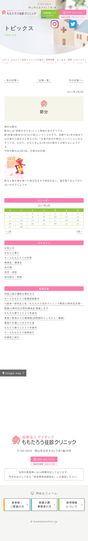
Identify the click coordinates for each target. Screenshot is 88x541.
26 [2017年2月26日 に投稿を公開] (78, 223)
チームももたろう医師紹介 (19, 332)
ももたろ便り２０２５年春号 (20, 327)
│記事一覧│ (44, 80)
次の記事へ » (76, 80)
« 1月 (9, 231)
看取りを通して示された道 (19, 322)
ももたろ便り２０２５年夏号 (20, 313)
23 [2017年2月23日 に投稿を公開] (44, 223)
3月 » (79, 231)
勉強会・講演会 (13, 262)
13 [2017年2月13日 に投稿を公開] (10, 220)
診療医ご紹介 (11, 337)
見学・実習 (10, 272)
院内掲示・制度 (13, 277)
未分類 (8, 267)
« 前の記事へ (11, 80)
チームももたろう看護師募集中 (21, 298)
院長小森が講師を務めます (19, 293)
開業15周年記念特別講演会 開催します (26, 308)
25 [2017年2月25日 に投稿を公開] (66, 223)
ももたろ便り (11, 252)
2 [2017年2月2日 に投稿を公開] (44, 213)
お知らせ (9, 248)
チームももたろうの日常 (18, 257)
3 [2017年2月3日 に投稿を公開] (55, 213)
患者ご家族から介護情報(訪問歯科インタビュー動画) (34, 318)
